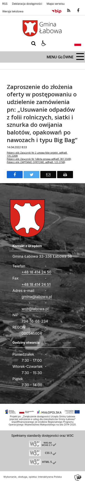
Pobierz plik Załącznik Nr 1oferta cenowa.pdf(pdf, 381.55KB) (39, 159)
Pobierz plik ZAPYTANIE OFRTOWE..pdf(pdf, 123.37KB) (36, 162)
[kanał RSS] (68, 10)
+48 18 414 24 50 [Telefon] (36, 272)
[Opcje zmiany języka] (78, 43)
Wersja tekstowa (12, 11)
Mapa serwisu (56, 3)
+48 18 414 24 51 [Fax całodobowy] (36, 284)
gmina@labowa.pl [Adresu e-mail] (37, 296)
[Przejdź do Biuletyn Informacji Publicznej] (56, 10)
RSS (4, 3)
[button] (44, 43)
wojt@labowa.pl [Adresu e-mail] (35, 309)
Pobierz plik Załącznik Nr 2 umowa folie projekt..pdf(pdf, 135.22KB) (37, 154)
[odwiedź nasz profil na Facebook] (78, 10)
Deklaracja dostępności (27, 3)
